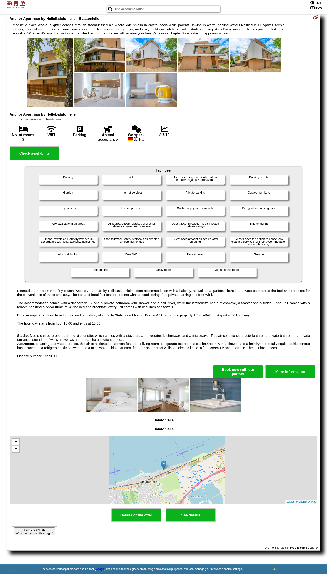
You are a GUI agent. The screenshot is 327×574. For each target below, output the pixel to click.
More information (290, 372)
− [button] (16, 449)
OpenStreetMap (307, 501)
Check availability (34, 153)
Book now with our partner (238, 372)
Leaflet (290, 501)
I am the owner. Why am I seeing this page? (34, 531)
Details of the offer (136, 515)
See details (190, 515)
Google (100, 569)
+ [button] (16, 442)
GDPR (247, 569)
